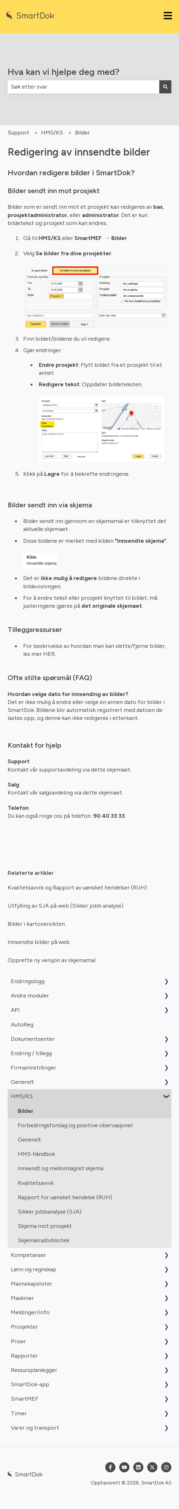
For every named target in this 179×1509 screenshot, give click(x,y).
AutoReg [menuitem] (22, 1024)
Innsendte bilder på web (39, 942)
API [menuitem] (15, 1009)
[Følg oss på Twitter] (152, 1467)
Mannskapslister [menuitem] (31, 1283)
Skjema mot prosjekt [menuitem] (45, 1226)
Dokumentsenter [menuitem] (33, 1038)
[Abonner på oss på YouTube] (124, 1467)
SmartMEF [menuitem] (24, 1398)
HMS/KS (52, 132)
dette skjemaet (110, 769)
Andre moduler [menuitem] (30, 995)
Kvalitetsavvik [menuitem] (36, 1182)
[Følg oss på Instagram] (166, 1467)
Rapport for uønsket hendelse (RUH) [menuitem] (65, 1197)
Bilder (82, 132)
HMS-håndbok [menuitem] (36, 1153)
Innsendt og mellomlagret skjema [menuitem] (60, 1168)
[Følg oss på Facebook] (110, 1467)
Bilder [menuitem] (25, 1110)
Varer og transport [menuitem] (35, 1427)
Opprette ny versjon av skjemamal (51, 960)
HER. (49, 653)
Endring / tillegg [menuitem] (31, 1053)
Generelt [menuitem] (22, 1081)
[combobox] (83, 86)
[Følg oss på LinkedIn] (138, 1467)
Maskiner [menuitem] (22, 1298)
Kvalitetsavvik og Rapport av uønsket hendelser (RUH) (77, 887)
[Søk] (165, 86)
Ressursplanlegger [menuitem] (34, 1370)
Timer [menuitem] (19, 1413)
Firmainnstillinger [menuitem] (33, 1067)
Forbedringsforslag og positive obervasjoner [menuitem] (75, 1125)
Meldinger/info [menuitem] (30, 1312)
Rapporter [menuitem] (24, 1355)
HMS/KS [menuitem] (22, 1096)
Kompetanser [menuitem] (28, 1255)
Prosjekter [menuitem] (24, 1326)
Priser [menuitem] (18, 1341)
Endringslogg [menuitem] (28, 981)
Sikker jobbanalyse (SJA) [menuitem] (49, 1211)
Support (18, 132)
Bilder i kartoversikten (36, 923)
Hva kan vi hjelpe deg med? (64, 71)
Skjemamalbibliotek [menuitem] (43, 1240)
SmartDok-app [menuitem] (30, 1384)
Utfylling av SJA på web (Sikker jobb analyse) (65, 905)
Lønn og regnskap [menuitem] (33, 1269)
